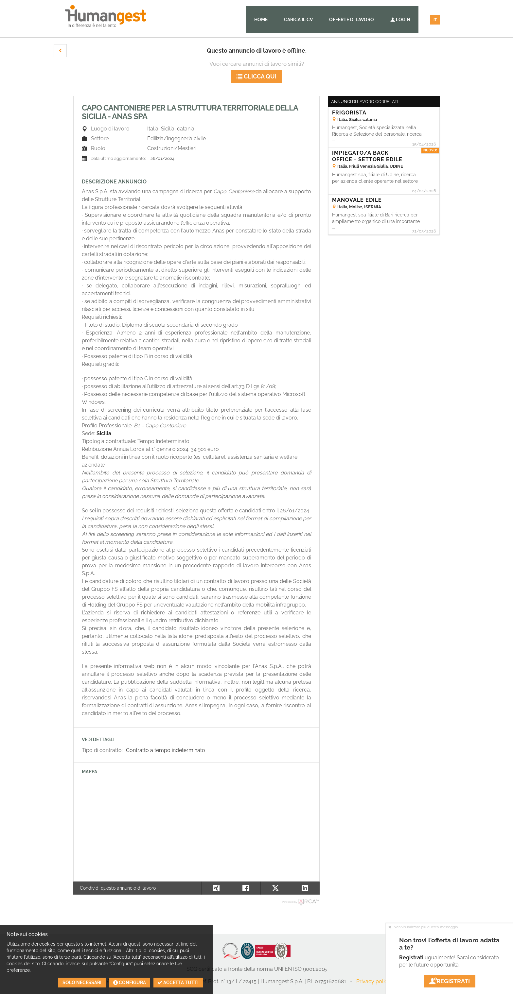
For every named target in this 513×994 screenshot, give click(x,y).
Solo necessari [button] (81, 982)
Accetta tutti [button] (178, 982)
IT (435, 20)
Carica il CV (298, 19)
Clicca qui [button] (256, 76)
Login (400, 19)
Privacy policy (373, 981)
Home (261, 19)
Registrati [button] (449, 981)
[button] (60, 50)
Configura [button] (129, 982)
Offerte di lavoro (351, 19)
